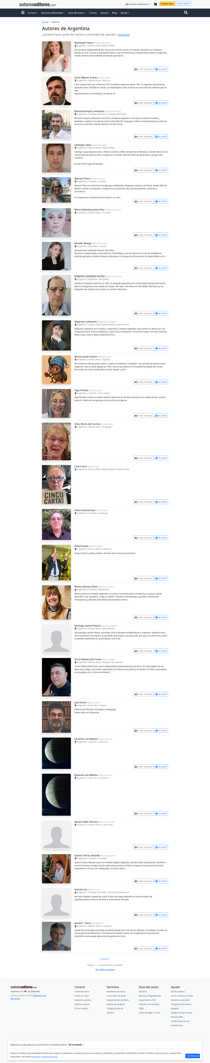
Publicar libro (167, 3)
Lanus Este (108, 824)
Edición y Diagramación (150, 995)
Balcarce (107, 80)
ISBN (141, 1008)
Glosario (143, 991)
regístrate (123, 34)
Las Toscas (103, 741)
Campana (107, 926)
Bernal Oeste (109, 45)
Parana (103, 246)
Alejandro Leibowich (85, 321)
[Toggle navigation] (186, 13)
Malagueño (103, 589)
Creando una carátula (149, 1004)
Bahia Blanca (109, 628)
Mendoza (93, 279)
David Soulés (81, 546)
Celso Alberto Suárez (85, 77)
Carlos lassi (80, 466)
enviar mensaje (143, 69)
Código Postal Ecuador (181, 1012)
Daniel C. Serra (82, 923)
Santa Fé (92, 393)
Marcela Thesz (82, 178)
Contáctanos (177, 1025)
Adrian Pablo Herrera (86, 821)
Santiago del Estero (97, 114)
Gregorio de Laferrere (113, 662)
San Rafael (104, 279)
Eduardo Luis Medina (86, 738)
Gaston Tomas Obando (87, 855)
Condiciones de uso (180, 1021)
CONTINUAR (192, 1056)
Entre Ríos (93, 246)
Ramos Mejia (109, 147)
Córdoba (93, 181)
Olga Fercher (81, 390)
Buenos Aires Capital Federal (102, 324)
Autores (45, 22)
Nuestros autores (83, 1000)
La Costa (107, 212)
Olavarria (107, 549)
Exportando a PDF (147, 1000)
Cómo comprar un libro (182, 995)
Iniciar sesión (183, 3)
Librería (104, 12)
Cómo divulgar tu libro (149, 1012)
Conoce (32, 12)
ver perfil (161, 69)
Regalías (175, 1008)
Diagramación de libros (118, 1000)
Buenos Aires (95, 45)
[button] (23, 13)
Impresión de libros (116, 991)
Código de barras (115, 1008)
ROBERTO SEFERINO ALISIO (89, 276)
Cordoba (102, 181)
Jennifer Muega (82, 243)
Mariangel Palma (83, 42)
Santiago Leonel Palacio (87, 625)
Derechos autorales (180, 1000)
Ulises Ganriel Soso (85, 510)
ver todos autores (105, 969)
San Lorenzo (104, 393)
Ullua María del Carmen (87, 424)
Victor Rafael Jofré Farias (88, 659)
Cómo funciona (82, 991)
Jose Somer (80, 702)
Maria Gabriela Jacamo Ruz (89, 209)
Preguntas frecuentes (181, 1004)
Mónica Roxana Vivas (86, 586)
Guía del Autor (76, 12)
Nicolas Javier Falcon (85, 356)
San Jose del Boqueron (118, 892)
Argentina (81, 45)
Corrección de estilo (116, 995)
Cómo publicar (178, 991)
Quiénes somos (82, 1004)
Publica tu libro (82, 995)
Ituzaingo (107, 426)
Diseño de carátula (116, 1004)
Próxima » (105, 958)
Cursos (93, 12)
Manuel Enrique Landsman (89, 111)
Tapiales (106, 359)
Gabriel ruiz (80, 889)
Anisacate (102, 513)
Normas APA (177, 1016)
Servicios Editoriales (52, 12)
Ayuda (123, 12)
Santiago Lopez (82, 144)
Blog (114, 12)
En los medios (81, 1008)
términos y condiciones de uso (44, 1056)
